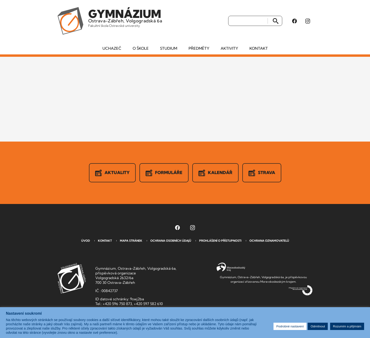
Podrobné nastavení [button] (290, 326)
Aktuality (112, 173)
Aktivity (229, 48)
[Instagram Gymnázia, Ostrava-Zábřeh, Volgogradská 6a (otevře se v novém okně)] (307, 21)
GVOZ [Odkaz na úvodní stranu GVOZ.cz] (72, 278)
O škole (141, 48)
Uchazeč (111, 48)
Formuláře (164, 173)
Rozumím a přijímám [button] (347, 326)
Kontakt (258, 48)
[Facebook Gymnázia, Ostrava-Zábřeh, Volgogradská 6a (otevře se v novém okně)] (294, 21)
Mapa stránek (131, 240)
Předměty (199, 48)
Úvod (85, 240)
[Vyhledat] (248, 21)
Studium (168, 48)
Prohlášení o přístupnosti (220, 240)
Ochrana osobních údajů (170, 240)
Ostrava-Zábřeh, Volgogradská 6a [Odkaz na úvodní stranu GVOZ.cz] (125, 17)
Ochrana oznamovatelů (269, 240)
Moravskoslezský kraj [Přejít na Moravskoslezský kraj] (231, 267)
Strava (261, 173)
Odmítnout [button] (318, 326)
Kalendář (215, 173)
